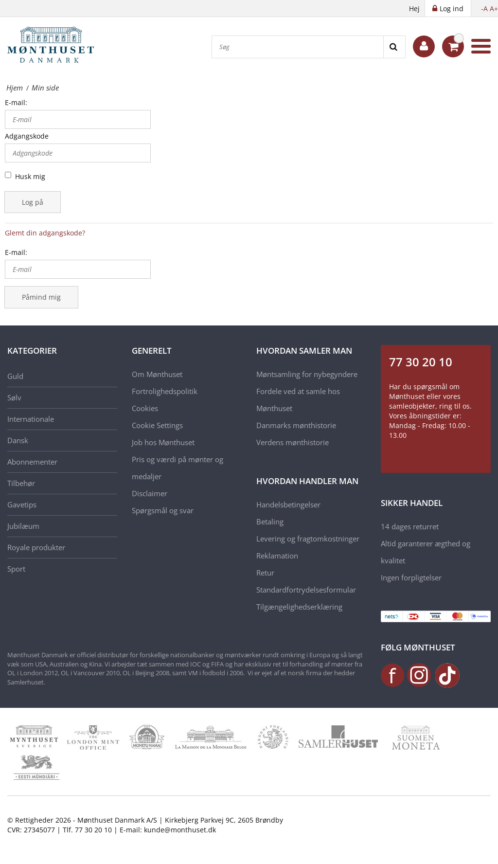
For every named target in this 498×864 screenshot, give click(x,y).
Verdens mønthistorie (292, 442)
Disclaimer (149, 493)
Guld (15, 376)
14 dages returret (410, 526)
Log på (32, 202)
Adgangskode (27, 136)
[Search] (394, 47)
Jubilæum (23, 526)
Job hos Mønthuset (163, 442)
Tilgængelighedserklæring (299, 607)
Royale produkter (36, 547)
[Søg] (297, 47)
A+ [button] (494, 8)
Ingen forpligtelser (411, 577)
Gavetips (21, 504)
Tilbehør (21, 483)
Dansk (17, 440)
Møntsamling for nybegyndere (306, 374)
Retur (265, 572)
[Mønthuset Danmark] (53, 46)
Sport (16, 569)
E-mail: (16, 102)
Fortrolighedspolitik (164, 391)
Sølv (14, 397)
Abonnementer (32, 462)
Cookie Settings (157, 425)
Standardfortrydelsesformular (306, 589)
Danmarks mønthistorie (296, 425)
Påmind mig (41, 297)
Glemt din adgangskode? (45, 232)
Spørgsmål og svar (163, 510)
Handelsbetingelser (288, 504)
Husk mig (30, 176)
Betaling (270, 521)
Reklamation (277, 555)
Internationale (30, 419)
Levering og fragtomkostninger (307, 538)
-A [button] (484, 8)
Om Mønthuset (157, 374)
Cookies (145, 408)
